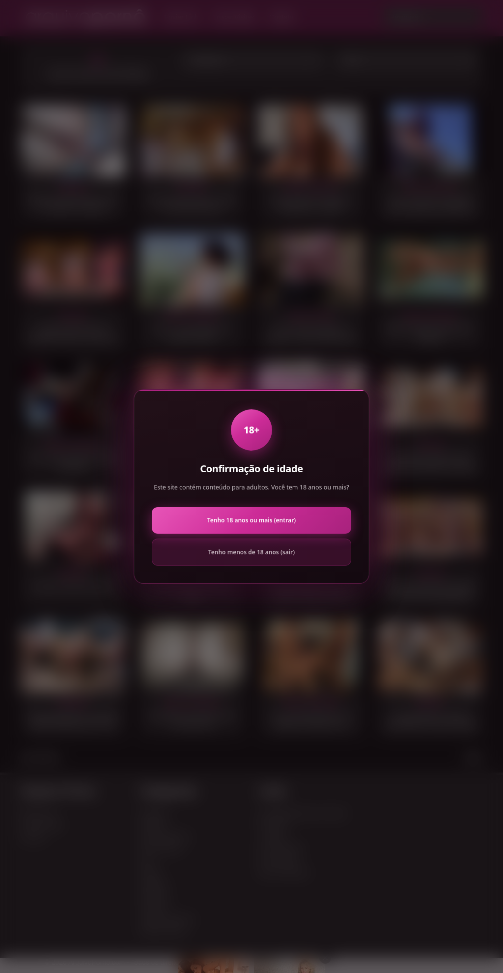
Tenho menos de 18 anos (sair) (251, 552)
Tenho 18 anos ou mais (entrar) (251, 520)
